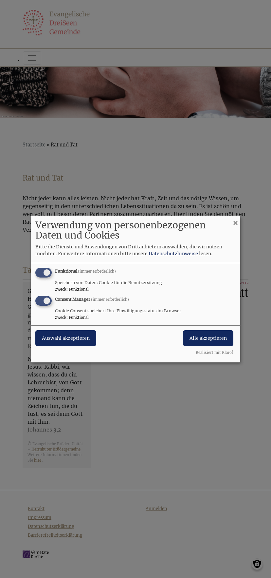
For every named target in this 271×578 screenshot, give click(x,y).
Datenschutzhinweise (173, 254)
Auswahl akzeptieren (66, 338)
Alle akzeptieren (208, 338)
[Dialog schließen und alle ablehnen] (235, 220)
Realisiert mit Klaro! (214, 352)
